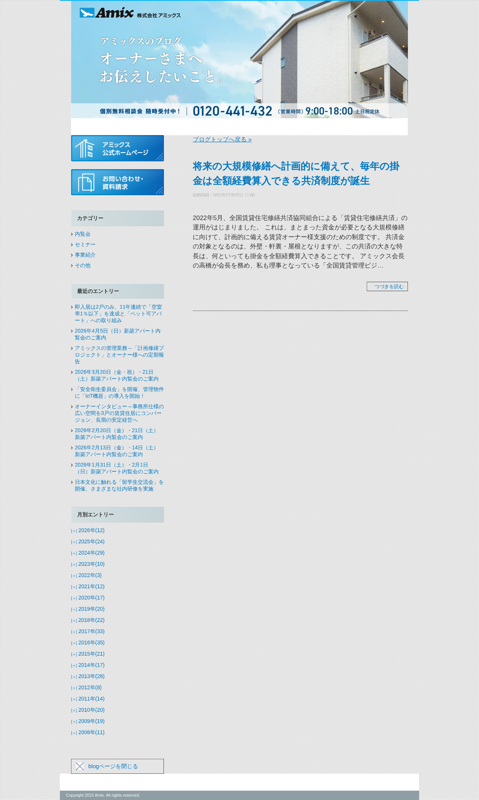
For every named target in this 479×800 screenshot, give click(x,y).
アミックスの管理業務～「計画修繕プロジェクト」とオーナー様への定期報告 (119, 354)
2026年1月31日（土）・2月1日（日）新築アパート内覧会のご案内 (117, 468)
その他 (83, 265)
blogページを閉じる (113, 766)
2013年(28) (88, 676)
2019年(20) (88, 609)
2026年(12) (88, 530)
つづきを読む (389, 286)
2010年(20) (88, 710)
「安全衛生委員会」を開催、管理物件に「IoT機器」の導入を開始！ (119, 392)
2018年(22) (88, 620)
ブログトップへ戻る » (222, 139)
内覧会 (83, 234)
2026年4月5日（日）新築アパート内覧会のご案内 (118, 334)
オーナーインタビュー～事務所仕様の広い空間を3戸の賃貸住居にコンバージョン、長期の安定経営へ (119, 413)
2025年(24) (88, 541)
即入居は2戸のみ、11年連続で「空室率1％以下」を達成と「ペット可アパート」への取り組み (118, 313)
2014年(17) (88, 665)
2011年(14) (88, 699)
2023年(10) (88, 564)
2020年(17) (88, 598)
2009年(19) (88, 721)
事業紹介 (85, 255)
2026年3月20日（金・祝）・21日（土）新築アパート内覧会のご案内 (117, 375)
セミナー (85, 244)
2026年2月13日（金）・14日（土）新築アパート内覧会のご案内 (117, 451)
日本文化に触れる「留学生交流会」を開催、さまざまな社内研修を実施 (119, 485)
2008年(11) (88, 732)
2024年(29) (88, 553)
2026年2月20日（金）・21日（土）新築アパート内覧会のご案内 (117, 433)
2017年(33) (88, 631)
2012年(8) (86, 687)
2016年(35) (88, 642)
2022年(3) (86, 575)
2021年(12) (88, 586)
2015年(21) (88, 654)
